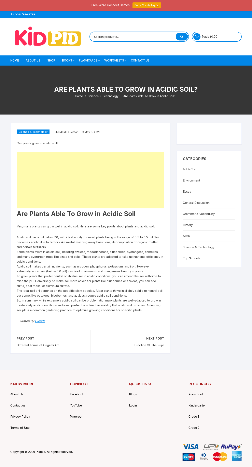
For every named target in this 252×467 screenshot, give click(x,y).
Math (186, 236)
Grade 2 (193, 428)
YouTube (76, 405)
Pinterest (76, 416)
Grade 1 (193, 416)
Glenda (40, 321)
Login (133, 405)
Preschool (195, 394)
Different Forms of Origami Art (38, 345)
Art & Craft (190, 169)
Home (14, 60)
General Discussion (196, 203)
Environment (191, 180)
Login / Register (22, 14)
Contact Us (140, 60)
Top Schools (191, 258)
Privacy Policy (20, 416)
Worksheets (115, 60)
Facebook (77, 394)
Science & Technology (33, 131)
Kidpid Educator (68, 132)
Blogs (133, 394)
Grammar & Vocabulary (199, 214)
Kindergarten (197, 405)
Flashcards (89, 60)
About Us (33, 60)
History (188, 225)
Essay (187, 191)
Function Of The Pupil (149, 345)
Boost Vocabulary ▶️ (147, 5)
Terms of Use (20, 428)
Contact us (18, 405)
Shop (51, 60)
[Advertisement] (90, 180)
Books (68, 60)
